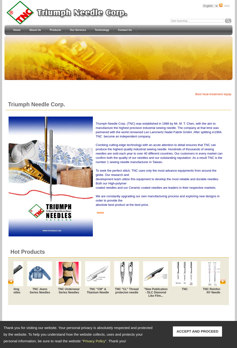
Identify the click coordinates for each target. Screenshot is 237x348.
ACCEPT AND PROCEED (197, 331)
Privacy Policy (94, 341)
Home (17, 30)
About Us (35, 30)
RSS (227, 6)
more (100, 212)
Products (55, 30)
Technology (102, 30)
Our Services (78, 30)
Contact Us (125, 30)
